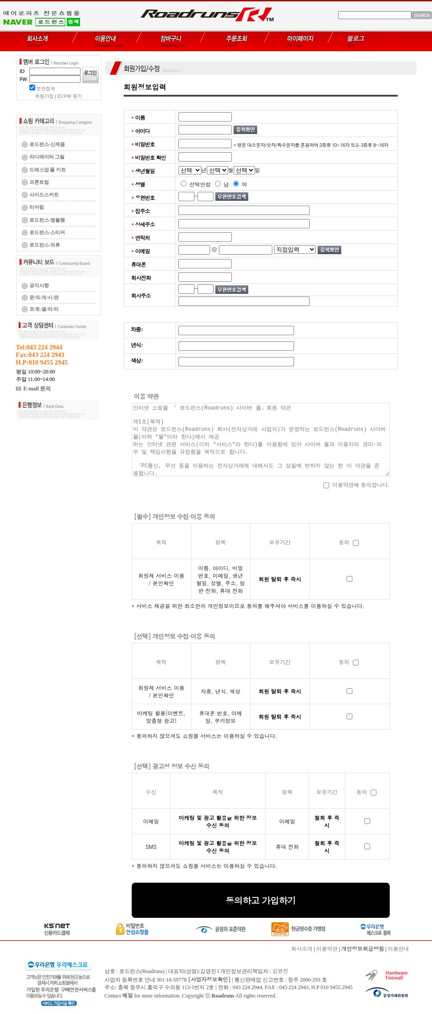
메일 (127, 995)
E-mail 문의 (33, 388)
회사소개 (301, 948)
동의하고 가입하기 (261, 900)
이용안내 (398, 948)
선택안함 (196, 184)
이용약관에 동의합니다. (356, 484)
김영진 (280, 970)
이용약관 (327, 948)
